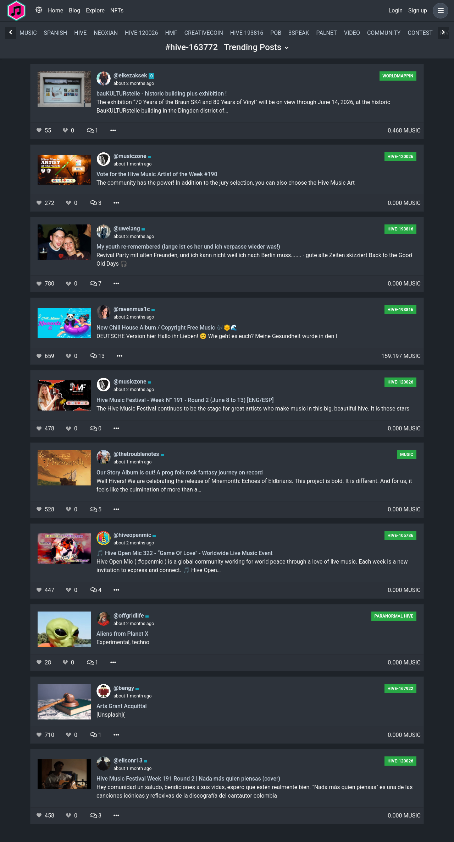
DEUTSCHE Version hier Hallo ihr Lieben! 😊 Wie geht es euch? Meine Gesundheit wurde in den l (216, 336)
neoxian (106, 32)
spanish (55, 32)
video (352, 32)
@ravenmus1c (132, 309)
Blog (74, 10)
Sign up (417, 10)
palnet (326, 32)
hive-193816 (246, 32)
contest (420, 32)
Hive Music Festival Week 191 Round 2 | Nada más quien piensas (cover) (188, 778)
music (28, 32)
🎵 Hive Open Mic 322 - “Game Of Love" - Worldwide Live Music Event (184, 553)
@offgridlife (129, 615)
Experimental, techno (122, 642)
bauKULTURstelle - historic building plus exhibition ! (161, 93)
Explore (95, 10)
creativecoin (203, 32)
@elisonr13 (129, 760)
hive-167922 (401, 688)
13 (97, 356)
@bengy (124, 688)
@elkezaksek (131, 75)
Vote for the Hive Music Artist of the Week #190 (156, 174)
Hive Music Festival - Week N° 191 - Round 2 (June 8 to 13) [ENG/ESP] (185, 400)
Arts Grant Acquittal (121, 706)
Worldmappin (397, 76)
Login (396, 10)
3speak (298, 32)
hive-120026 (141, 32)
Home (55, 10)
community (384, 32)
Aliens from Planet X (122, 633)
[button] (439, 10)
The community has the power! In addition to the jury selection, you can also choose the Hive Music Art (225, 182)
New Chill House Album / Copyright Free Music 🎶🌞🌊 (167, 327)
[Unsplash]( (110, 714)
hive (80, 32)
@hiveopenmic (133, 535)
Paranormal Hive (393, 616)
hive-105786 (401, 535)
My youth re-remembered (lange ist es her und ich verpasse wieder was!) (188, 246)
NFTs (116, 10)
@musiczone (131, 156)
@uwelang (128, 228)
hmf (171, 32)
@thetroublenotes (137, 454)
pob (275, 32)
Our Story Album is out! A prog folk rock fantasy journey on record (179, 472)
